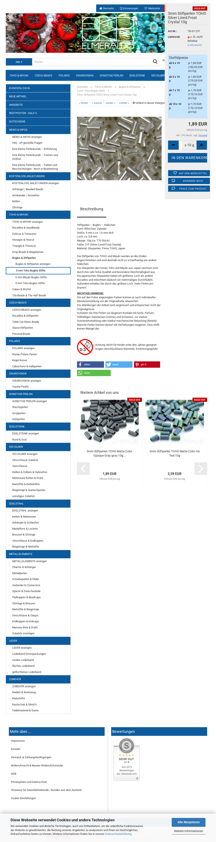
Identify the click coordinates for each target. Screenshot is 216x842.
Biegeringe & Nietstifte (25, 546)
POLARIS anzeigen (23, 348)
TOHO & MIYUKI (18, 75)
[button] (90, 364)
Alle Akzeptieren (189, 822)
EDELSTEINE (137, 75)
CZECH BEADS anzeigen (26, 309)
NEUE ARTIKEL (18, 96)
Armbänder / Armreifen (25, 195)
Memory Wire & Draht (25, 627)
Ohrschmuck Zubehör (25, 460)
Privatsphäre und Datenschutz (29, 782)
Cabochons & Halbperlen (27, 366)
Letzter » (124, 102)
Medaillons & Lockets (25, 528)
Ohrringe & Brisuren (23, 603)
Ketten (16, 201)
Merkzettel (152, 8)
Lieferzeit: (174, 36)
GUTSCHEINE (17, 121)
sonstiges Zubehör (23, 496)
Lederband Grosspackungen (29, 653)
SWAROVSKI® (84, 75)
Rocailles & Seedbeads (26, 227)
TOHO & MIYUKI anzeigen (27, 221)
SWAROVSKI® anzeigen (26, 380)
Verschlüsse (19, 466)
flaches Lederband (23, 665)
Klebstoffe (18, 698)
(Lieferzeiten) (195, 45)
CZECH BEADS (43, 75)
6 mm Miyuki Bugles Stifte (31, 277)
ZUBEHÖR (15, 679)
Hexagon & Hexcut (23, 239)
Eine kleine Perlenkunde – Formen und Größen (35, 157)
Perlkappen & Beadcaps (26, 597)
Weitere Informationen (188, 831)
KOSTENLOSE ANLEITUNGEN (27, 176)
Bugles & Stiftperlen (24, 257)
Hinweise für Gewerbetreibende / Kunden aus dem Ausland (46, 790)
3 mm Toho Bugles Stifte (30, 270)
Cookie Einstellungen (23, 798)
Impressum (18, 740)
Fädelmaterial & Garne (25, 710)
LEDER (13, 640)
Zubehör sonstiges (23, 633)
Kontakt (15, 749)
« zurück (97, 102)
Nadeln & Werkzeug (24, 692)
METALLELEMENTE (20, 554)
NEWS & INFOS (18, 129)
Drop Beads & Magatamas (27, 252)
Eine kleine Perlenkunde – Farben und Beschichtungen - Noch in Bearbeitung (35, 167)
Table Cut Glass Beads (25, 321)
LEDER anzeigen (22, 647)
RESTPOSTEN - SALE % (23, 113)
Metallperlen (19, 573)
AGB (13, 773)
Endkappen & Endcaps (25, 621)
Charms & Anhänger (24, 567)
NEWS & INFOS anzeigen (27, 136)
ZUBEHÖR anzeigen (24, 686)
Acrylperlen (19, 413)
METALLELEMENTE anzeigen (29, 561)
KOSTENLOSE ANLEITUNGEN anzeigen (35, 183)
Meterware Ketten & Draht (27, 478)
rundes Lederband (23, 660)
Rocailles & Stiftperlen (25, 315)
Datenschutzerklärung (118, 833)
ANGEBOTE (16, 104)
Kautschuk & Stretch (24, 704)
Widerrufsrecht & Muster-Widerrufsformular (37, 765)
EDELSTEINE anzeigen (25, 433)
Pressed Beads (21, 333)
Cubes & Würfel (21, 289)
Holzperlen (18, 419)
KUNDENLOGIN (19, 88)
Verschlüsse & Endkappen (27, 540)
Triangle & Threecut (24, 245)
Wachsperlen (20, 407)
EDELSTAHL (16, 503)
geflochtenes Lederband (26, 672)
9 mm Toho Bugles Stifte (30, 283)
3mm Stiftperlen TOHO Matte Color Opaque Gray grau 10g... (109, 453)
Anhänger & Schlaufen (25, 522)
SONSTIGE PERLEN (111, 75)
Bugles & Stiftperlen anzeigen (32, 264)
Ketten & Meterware (24, 516)
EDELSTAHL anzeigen (25, 510)
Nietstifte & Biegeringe (25, 609)
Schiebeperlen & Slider (25, 579)
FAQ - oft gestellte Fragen (27, 142)
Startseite (106, 8)
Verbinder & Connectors (26, 585)
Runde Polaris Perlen (24, 354)
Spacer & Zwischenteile (26, 591)
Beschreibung (91, 209)
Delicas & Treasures (24, 233)
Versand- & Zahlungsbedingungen (31, 757)
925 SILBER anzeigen (25, 454)
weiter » (110, 102)
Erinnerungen (129, 8)
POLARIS (64, 75)
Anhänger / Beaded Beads (27, 189)
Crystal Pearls (20, 386)
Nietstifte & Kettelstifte (26, 484)
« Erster (83, 102)
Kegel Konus (19, 360)
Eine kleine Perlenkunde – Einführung (34, 149)
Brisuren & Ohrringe (23, 534)
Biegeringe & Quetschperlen (28, 490)
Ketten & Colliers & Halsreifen (29, 472)
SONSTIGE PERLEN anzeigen (29, 401)
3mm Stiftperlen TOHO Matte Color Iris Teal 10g (175, 453)
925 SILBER (158, 75)
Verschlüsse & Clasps (25, 615)
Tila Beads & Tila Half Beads (29, 295)
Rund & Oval (19, 439)
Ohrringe (17, 207)
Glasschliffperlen (22, 327)
